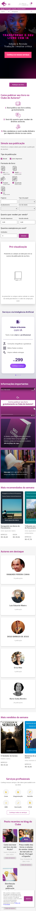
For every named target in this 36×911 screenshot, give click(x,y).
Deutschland (21, 9)
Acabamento (5, 205)
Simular (23, 236)
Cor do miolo (23, 205)
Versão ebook (23, 218)
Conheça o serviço (18, 366)
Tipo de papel (23, 198)
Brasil (2, 9)
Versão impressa (6, 218)
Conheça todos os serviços (18, 812)
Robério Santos (5, 759)
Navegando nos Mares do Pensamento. (10, 527)
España (14, 9)
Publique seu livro (18, 85)
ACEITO (28, 899)
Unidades (4, 232)
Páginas (3, 198)
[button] (15, 375)
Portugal (8, 9)
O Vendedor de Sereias (9, 756)
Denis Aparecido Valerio (8, 531)
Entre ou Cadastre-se (25, 4)
